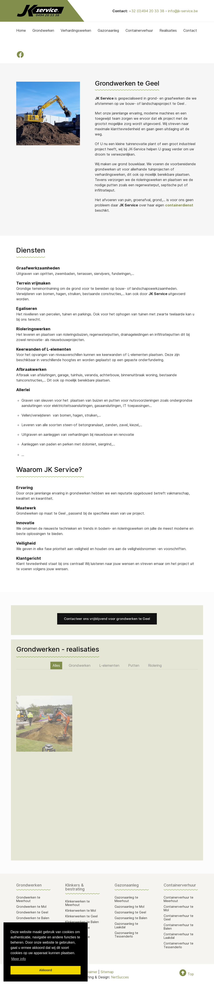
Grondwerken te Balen (32, 918)
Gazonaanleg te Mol (129, 906)
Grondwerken (43, 30)
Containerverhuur (139, 30)
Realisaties (168, 30)
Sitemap (107, 972)
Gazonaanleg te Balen (131, 918)
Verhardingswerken (76, 30)
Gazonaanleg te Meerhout (126, 899)
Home (21, 30)
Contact (190, 30)
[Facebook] (20, 54)
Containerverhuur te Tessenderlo (178, 945)
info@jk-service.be (183, 11)
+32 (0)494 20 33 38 (146, 11)
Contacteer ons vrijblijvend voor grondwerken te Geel (107, 619)
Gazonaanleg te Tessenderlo (126, 934)
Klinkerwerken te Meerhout (77, 903)
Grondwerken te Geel (32, 912)
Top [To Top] (186, 974)
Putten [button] (133, 665)
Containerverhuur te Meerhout (178, 899)
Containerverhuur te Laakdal (178, 935)
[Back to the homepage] (40, 10)
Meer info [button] (18, 959)
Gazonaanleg (108, 30)
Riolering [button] (155, 665)
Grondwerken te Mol (31, 906)
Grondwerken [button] (79, 665)
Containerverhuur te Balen (178, 926)
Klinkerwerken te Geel (81, 916)
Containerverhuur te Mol (178, 908)
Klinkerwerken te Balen (82, 922)
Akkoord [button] (45, 970)
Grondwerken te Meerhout (28, 899)
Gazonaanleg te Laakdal (126, 925)
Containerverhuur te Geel (178, 917)
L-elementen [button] (109, 665)
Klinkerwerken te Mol (80, 910)
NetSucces (120, 977)
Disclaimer (89, 972)
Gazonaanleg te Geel (130, 912)
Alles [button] (56, 665)
